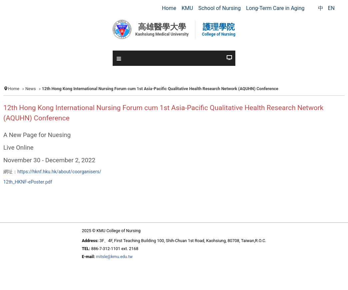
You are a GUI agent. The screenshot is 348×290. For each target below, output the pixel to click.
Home (13, 88)
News (30, 88)
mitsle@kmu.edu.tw (114, 256)
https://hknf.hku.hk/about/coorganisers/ (59, 171)
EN (331, 8)
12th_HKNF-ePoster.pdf (27, 182)
